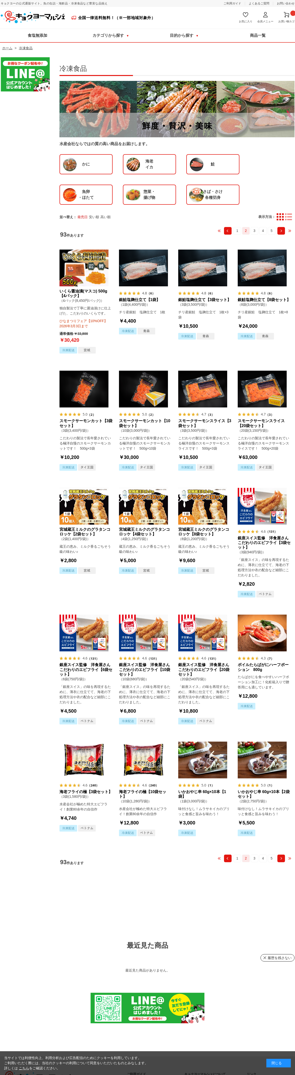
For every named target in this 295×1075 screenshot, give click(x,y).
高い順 (105, 217)
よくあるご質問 (259, 3)
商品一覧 (258, 35)
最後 (290, 231)
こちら (24, 1068)
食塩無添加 (37, 35)
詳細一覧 (288, 216)
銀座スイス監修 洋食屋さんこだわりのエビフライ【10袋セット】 (144, 669)
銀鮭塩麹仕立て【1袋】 (139, 300)
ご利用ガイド (232, 3)
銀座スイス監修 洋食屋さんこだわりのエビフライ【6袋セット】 (86, 669)
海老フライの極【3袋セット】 (86, 792)
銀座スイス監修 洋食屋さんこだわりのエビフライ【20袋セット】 (204, 669)
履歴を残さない (280, 958)
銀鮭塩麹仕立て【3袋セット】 (204, 300)
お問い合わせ (286, 3)
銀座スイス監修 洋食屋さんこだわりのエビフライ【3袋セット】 (264, 542)
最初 (219, 231)
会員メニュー (265, 21)
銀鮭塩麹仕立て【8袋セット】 (264, 300)
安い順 (94, 217)
